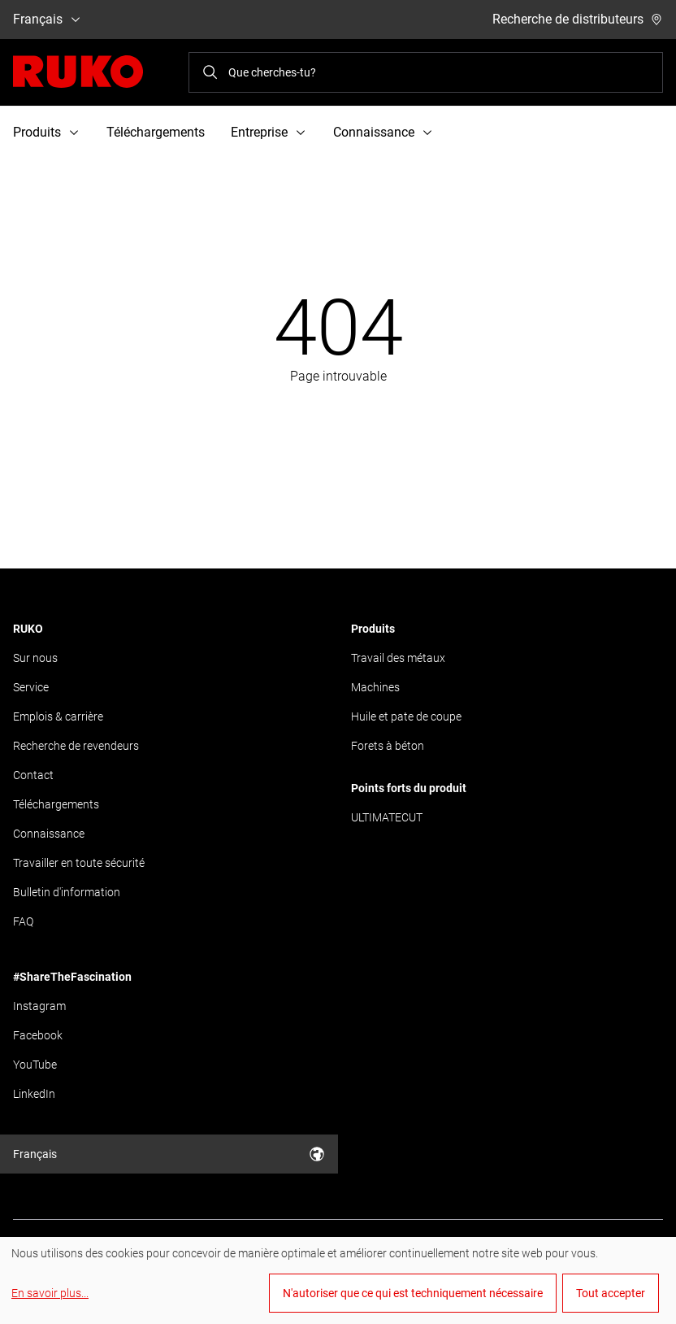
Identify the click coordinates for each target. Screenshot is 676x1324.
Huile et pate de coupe (406, 716)
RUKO (28, 628)
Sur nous (35, 657)
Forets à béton (387, 745)
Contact (33, 775)
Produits (373, 628)
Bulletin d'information (66, 892)
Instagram (39, 1006)
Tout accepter (610, 1293)
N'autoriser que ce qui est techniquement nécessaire (413, 1293)
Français (47, 19)
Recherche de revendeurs (76, 745)
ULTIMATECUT (386, 817)
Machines (375, 687)
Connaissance (48, 833)
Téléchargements (155, 132)
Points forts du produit (408, 788)
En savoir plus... (50, 1293)
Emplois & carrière (58, 716)
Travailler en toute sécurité (79, 862)
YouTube (35, 1064)
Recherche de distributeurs (577, 19)
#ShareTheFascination (72, 976)
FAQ (23, 921)
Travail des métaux (398, 657)
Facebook (38, 1035)
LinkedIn (34, 1093)
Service (31, 687)
